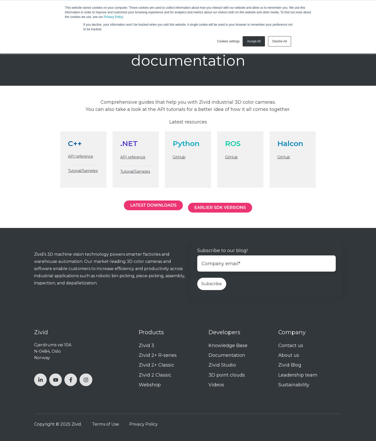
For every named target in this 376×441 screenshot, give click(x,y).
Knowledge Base (228, 345)
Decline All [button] (279, 41)
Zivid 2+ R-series (158, 355)
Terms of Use (105, 424)
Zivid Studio (222, 365)
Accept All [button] (254, 41)
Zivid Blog (289, 365)
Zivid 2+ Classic (156, 365)
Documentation (227, 355)
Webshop (150, 385)
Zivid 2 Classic (155, 375)
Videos (216, 385)
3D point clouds (227, 375)
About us (288, 355)
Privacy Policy (113, 17)
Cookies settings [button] (228, 41)
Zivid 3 (146, 345)
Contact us (290, 345)
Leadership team (298, 375)
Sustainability (293, 385)
